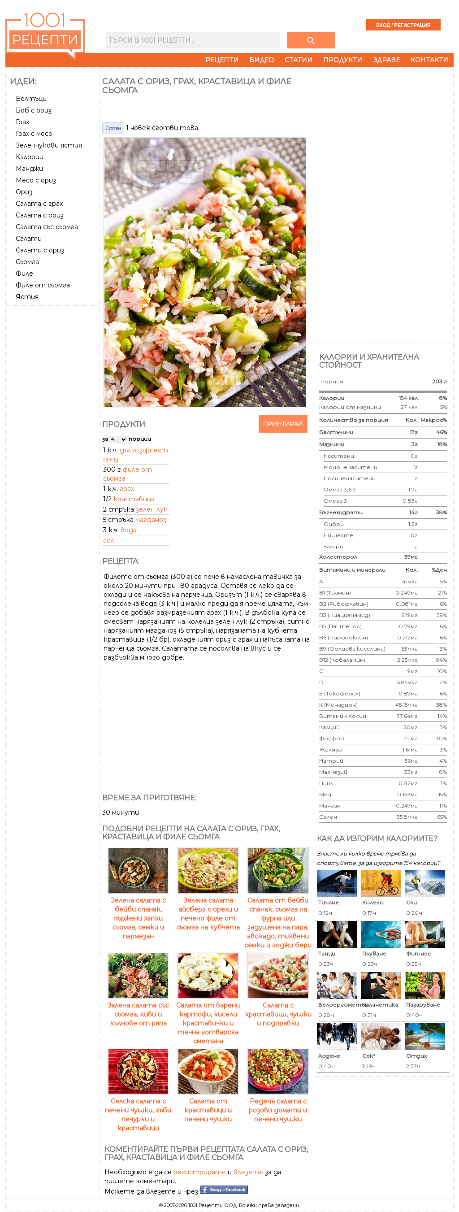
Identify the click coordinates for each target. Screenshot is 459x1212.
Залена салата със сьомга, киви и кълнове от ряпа (138, 1009)
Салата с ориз (40, 215)
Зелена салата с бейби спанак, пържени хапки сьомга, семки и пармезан (138, 913)
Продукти (342, 60)
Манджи (29, 169)
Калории (29, 157)
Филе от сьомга (43, 285)
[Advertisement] (53, 443)
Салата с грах (39, 204)
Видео (261, 60)
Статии (298, 60)
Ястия (27, 297)
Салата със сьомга (47, 227)
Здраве (386, 60)
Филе (24, 273)
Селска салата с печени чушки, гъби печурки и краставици (138, 1110)
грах (127, 489)
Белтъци (31, 99)
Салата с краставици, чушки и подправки (278, 1009)
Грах (22, 122)
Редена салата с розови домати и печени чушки (278, 1105)
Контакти (429, 60)
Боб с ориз (34, 110)
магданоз (150, 520)
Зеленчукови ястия (49, 145)
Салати (29, 239)
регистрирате (199, 1172)
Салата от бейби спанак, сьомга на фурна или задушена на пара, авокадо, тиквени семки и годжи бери (278, 918)
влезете (248, 1172)
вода (129, 530)
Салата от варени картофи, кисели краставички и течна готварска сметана (208, 1018)
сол (108, 540)
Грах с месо (34, 134)
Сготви (113, 128)
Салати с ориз (40, 250)
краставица (134, 499)
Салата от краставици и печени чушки (208, 1105)
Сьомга (27, 262)
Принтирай (283, 423)
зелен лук (152, 509)
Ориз (24, 192)
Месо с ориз (36, 180)
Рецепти (221, 60)
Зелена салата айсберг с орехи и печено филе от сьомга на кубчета (208, 909)
